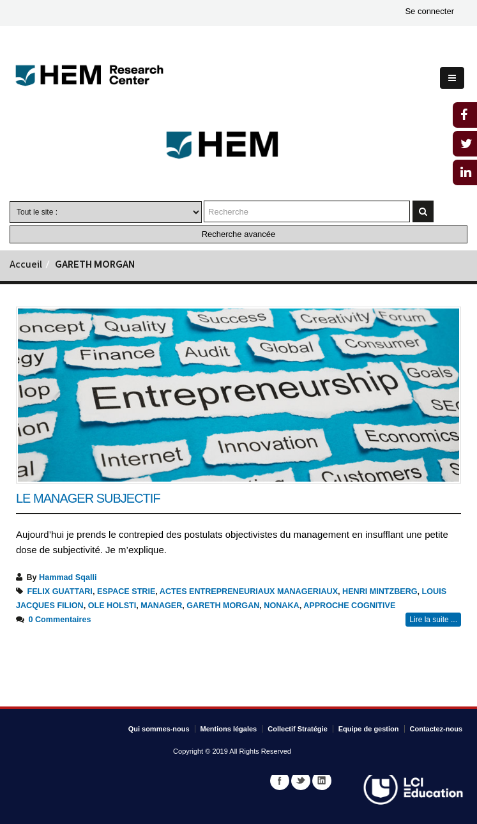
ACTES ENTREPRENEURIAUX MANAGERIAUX (249, 591)
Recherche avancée (239, 234)
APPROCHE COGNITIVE (349, 605)
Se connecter (429, 11)
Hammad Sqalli (67, 577)
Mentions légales (229, 729)
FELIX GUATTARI (60, 591)
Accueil (26, 265)
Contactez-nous (436, 729)
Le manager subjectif (88, 498)
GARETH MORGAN (222, 605)
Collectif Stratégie (298, 729)
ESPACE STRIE (126, 591)
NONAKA (281, 605)
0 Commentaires (60, 619)
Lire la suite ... (433, 619)
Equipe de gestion (368, 729)
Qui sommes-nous (159, 729)
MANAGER (161, 605)
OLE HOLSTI (112, 605)
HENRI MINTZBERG (380, 591)
